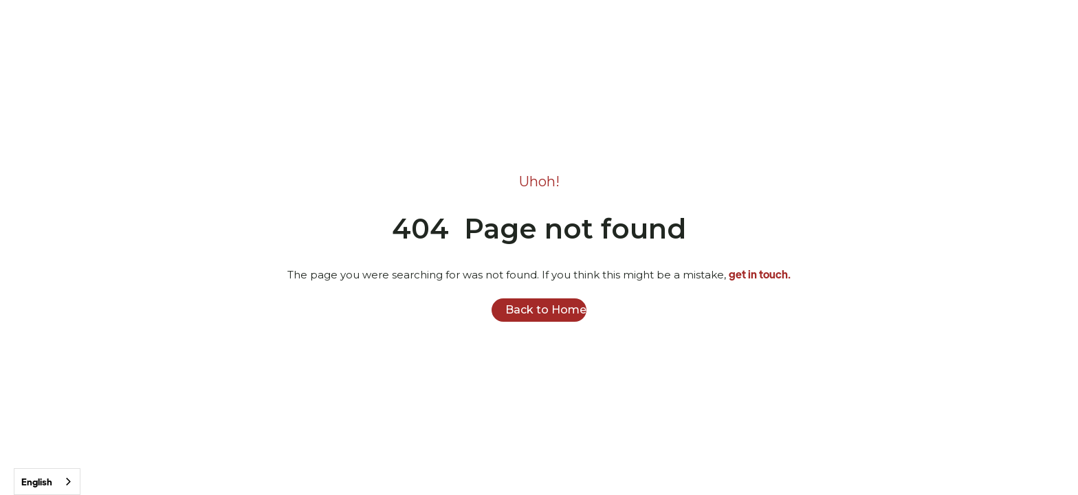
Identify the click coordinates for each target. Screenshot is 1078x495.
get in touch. (760, 273)
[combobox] (47, 481)
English (36, 481)
